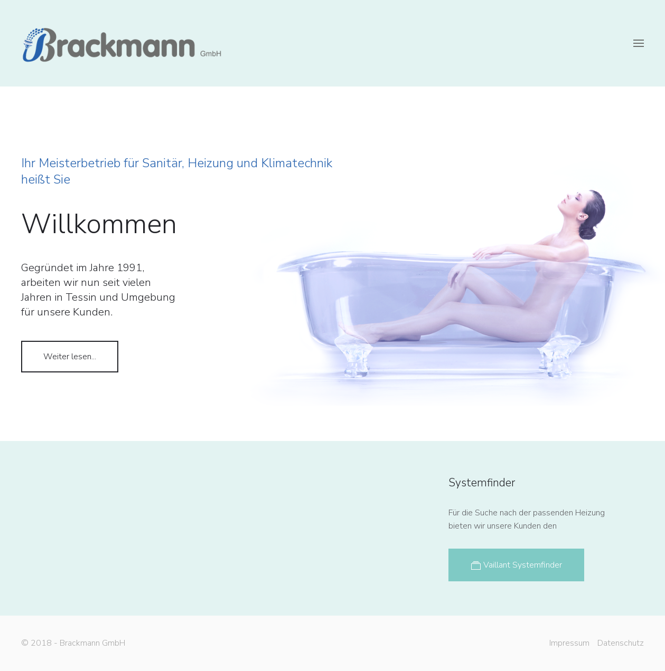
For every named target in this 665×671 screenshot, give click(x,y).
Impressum (568, 643)
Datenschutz (619, 643)
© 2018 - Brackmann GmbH (72, 643)
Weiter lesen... (69, 356)
